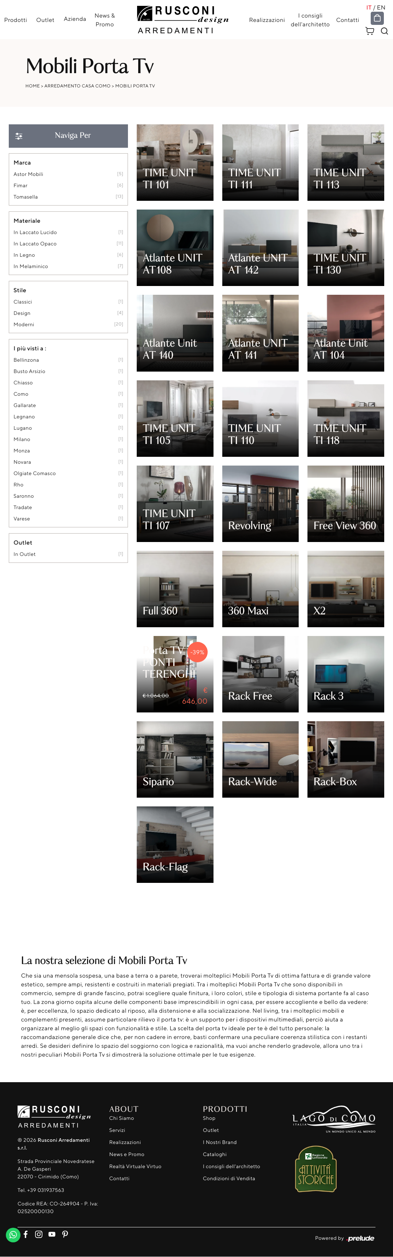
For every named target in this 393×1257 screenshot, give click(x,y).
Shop (209, 1118)
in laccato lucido (35, 233)
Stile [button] (20, 290)
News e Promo (126, 1154)
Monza (22, 451)
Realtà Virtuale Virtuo (135, 1166)
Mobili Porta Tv (135, 86)
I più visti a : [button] (30, 348)
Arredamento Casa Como (77, 86)
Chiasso (23, 383)
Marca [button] (22, 162)
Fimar (20, 186)
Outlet (45, 19)
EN (382, 7)
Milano (22, 440)
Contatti (347, 19)
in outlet (25, 555)
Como (21, 394)
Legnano (24, 417)
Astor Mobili (28, 175)
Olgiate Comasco (35, 474)
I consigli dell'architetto (310, 20)
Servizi (117, 1130)
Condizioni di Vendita (229, 1178)
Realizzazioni (267, 19)
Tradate (23, 508)
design (22, 314)
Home (33, 86)
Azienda (75, 18)
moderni (24, 325)
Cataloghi (215, 1154)
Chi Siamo (121, 1118)
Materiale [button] (27, 221)
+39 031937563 (45, 1191)
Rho (18, 485)
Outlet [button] (23, 542)
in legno (24, 255)
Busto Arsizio (29, 372)
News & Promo (105, 20)
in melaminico (31, 267)
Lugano (23, 428)
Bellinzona (26, 360)
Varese (22, 519)
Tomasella (26, 197)
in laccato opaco (35, 244)
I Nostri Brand (220, 1142)
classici (23, 302)
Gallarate (25, 406)
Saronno (24, 496)
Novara (22, 462)
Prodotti (15, 19)
